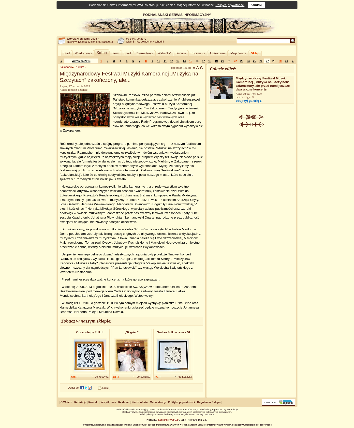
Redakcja (80, 402)
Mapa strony (158, 402)
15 (190, 60)
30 (286, 60)
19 (216, 60)
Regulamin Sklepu (209, 402)
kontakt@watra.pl (168, 419)
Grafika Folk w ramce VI (173, 332)
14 (184, 60)
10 (158, 60)
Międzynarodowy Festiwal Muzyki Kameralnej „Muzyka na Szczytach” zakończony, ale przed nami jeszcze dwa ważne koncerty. (263, 83)
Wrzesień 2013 (81, 60)
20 (222, 60)
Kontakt (93, 402)
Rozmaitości (144, 53)
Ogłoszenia (217, 53)
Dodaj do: (73, 387)
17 (203, 60)
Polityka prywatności (181, 402)
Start (66, 53)
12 (171, 60)
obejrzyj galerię (247, 101)
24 (248, 60)
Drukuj (106, 387)
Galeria (181, 53)
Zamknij (257, 5)
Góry (115, 53)
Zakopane (66, 66)
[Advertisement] (251, 163)
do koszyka (101, 376)
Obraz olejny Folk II (89, 332)
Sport (127, 53)
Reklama (123, 402)
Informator (198, 53)
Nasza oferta (140, 402)
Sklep (255, 53)
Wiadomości (83, 53)
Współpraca (108, 402)
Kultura (102, 53)
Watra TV (164, 53)
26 (260, 60)
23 (241, 60)
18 (209, 60)
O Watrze (66, 402)
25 (254, 60)
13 (177, 60)
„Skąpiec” (131, 332)
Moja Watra (238, 53)
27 (267, 60)
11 (164, 60)
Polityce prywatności (230, 5)
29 (280, 60)
